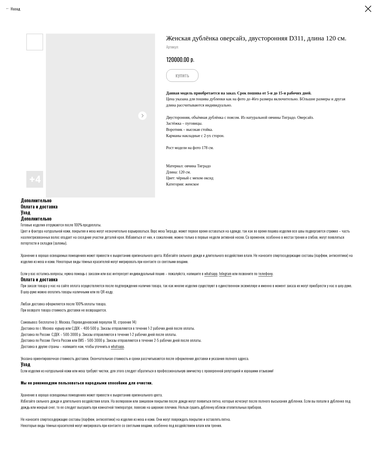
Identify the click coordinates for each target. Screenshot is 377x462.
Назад (15, 8)
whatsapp (210, 273)
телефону (265, 273)
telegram (225, 273)
